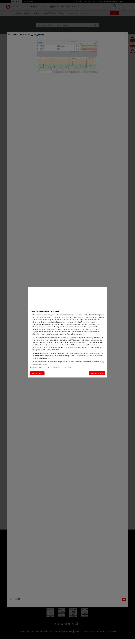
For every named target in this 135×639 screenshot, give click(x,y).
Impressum (67, 367)
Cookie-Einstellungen (53, 367)
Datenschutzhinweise (36, 367)
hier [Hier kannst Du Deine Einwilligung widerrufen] (61, 319)
